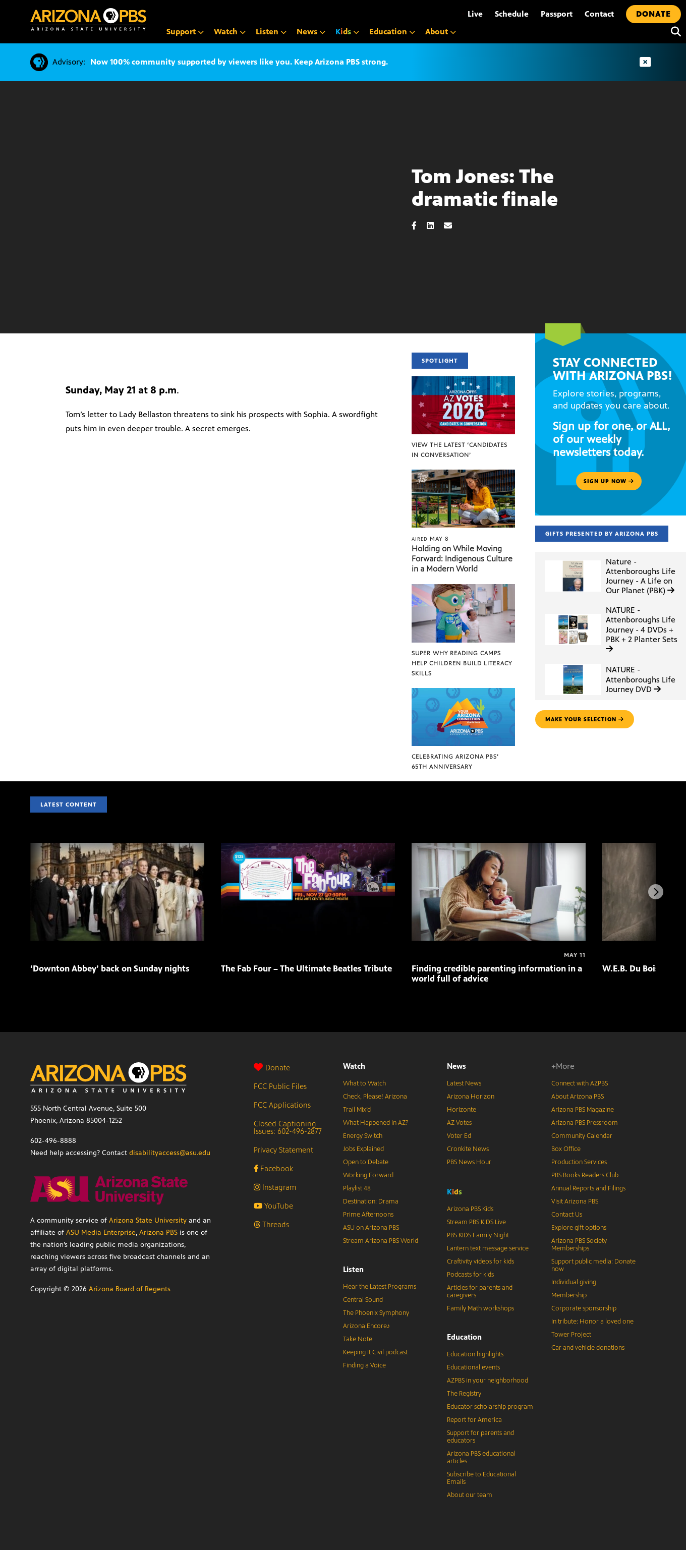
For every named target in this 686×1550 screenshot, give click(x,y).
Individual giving (573, 1282)
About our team (469, 1495)
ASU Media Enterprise (101, 1232)
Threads (271, 1224)
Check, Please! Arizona (375, 1097)
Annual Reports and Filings (588, 1188)
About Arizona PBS (577, 1097)
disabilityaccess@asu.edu (169, 1153)
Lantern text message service (488, 1248)
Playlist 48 (357, 1188)
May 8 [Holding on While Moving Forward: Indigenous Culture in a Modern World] (430, 538)
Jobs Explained (363, 1149)
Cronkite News (468, 1149)
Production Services (579, 1162)
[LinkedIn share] (435, 226)
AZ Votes (459, 1123)
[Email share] (453, 226)
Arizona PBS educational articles (481, 1457)
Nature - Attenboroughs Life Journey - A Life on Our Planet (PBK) (640, 576)
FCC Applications (282, 1105)
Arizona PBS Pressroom (584, 1123)
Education (464, 1337)
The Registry (464, 1394)
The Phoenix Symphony (376, 1313)
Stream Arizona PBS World (380, 1241)
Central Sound (363, 1300)
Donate (272, 1067)
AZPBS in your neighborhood (487, 1380)
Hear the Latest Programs (379, 1287)
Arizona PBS (158, 1232)
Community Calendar (581, 1136)
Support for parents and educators (480, 1437)
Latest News (464, 1083)
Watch (354, 1066)
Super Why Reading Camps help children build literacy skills (462, 663)
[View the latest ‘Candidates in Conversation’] (463, 381)
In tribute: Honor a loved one (592, 1321)
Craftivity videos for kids (480, 1261)
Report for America (474, 1420)
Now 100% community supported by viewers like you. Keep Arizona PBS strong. (239, 62)
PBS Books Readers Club (584, 1175)
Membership (569, 1295)
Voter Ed (459, 1136)
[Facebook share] (419, 226)
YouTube (273, 1206)
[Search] (673, 31)
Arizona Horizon (470, 1097)
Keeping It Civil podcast (375, 1352)
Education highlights (475, 1354)
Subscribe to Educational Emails (481, 1478)
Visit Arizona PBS (574, 1201)
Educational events (473, 1367)
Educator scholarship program (490, 1407)
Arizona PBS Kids (470, 1209)
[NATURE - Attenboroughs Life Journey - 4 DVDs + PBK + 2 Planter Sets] (573, 614)
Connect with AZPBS (579, 1083)
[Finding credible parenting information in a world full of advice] (499, 848)
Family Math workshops (480, 1308)
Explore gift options (578, 1228)
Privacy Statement (283, 1150)
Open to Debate (365, 1162)
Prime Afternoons (368, 1215)
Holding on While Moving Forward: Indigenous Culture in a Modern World (462, 558)
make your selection (584, 719)
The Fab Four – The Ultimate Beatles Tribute (306, 968)
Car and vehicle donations (587, 1348)
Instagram (275, 1187)
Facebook (273, 1168)
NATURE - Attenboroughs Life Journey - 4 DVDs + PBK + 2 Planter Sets (641, 629)
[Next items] (655, 891)
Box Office (566, 1149)
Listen (353, 1269)
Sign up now (609, 481)
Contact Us (566, 1215)
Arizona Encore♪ (366, 1326)
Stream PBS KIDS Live (476, 1222)
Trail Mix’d (357, 1110)
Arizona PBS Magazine (582, 1110)
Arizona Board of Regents (129, 1289)
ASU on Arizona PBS (371, 1228)
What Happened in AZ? (376, 1123)
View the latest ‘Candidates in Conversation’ (459, 449)
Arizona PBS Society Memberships (579, 1244)
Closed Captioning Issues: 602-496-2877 (288, 1127)
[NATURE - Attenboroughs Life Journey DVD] (573, 664)
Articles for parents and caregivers (479, 1291)
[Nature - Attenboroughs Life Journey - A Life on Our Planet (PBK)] (573, 560)
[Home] (88, 19)
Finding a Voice (364, 1365)
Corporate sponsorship (583, 1308)
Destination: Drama (370, 1201)
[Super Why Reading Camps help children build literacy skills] (463, 589)
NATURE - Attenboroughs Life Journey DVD (640, 679)
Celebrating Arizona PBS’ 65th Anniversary (455, 761)
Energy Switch (362, 1136)
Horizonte (461, 1110)
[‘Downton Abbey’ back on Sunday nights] (117, 848)
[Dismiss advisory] (645, 62)
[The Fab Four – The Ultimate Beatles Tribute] (308, 848)
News (456, 1066)
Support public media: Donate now (593, 1265)
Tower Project (571, 1335)
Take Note (357, 1339)
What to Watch (364, 1083)
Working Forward (368, 1175)
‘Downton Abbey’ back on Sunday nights (110, 968)
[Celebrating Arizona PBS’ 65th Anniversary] (463, 693)
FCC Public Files (280, 1086)
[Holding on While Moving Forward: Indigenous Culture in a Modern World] (463, 475)
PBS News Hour (469, 1162)
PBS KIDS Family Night (478, 1235)
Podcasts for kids (470, 1275)
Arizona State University (148, 1220)
